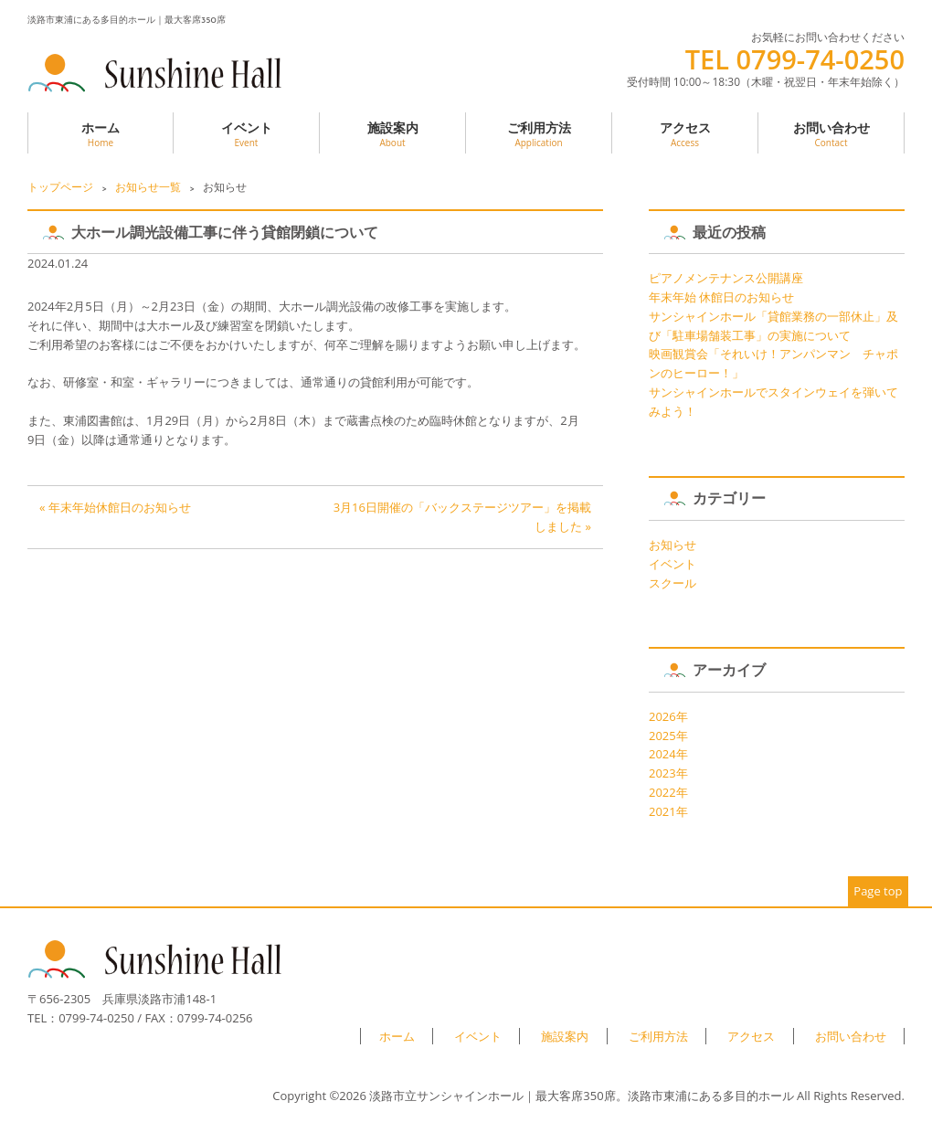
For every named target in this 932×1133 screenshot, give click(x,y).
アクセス (685, 134)
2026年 (668, 716)
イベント (246, 134)
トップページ (60, 187)
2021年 (668, 811)
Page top (877, 891)
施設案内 (392, 134)
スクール (672, 583)
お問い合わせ (831, 134)
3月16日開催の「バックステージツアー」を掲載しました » (462, 517)
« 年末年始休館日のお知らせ (115, 507)
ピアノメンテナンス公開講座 (726, 278)
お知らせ (672, 544)
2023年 (668, 773)
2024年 (668, 754)
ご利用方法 (539, 134)
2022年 (668, 792)
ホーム (100, 134)
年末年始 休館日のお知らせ (721, 297)
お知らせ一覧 (148, 187)
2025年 (668, 735)
